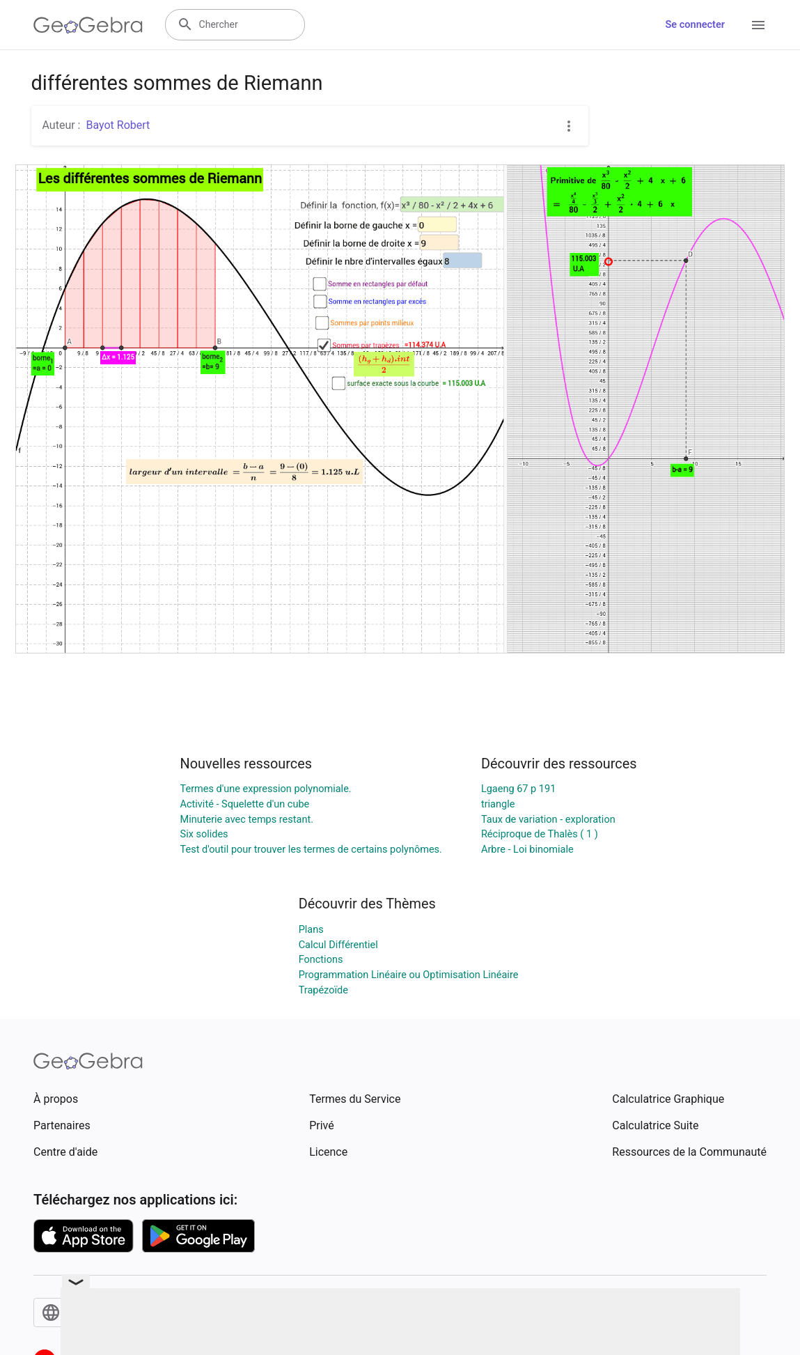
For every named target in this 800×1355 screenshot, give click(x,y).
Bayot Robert (118, 125)
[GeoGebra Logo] (88, 25)
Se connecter (695, 25)
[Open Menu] (758, 25)
